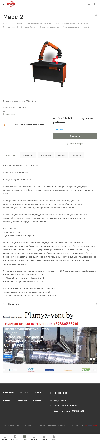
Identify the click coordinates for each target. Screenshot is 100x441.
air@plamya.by (60, 400)
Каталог (24, 392)
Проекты (7, 400)
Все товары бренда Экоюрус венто (30, 124)
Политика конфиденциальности (51, 425)
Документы (28, 155)
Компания (8, 392)
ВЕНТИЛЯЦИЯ (61, 393)
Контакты (38, 400)
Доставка (76, 155)
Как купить (46, 155)
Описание (10, 155)
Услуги (37, 392)
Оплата (61, 155)
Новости (22, 400)
